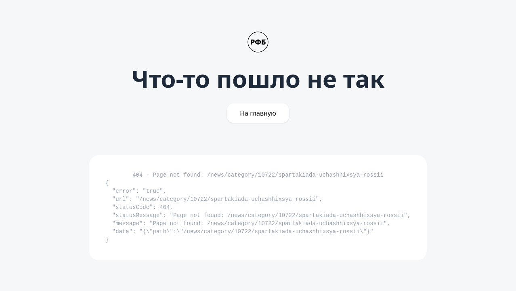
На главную (258, 113)
